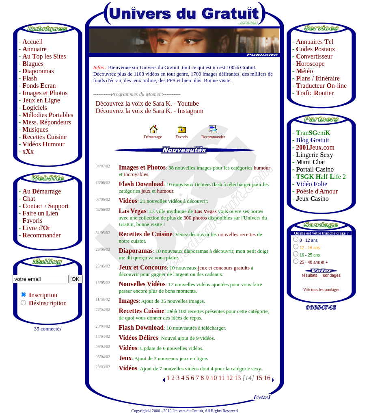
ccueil (32, 41)
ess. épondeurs (46, 122)
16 (267, 377)
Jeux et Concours (142, 267)
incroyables (136, 174)
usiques (35, 129)
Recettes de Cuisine (145, 233)
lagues (32, 63)
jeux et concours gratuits (224, 268)
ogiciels (34, 107)
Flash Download (141, 183)
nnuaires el (314, 41)
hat (28, 198)
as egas (205, 211)
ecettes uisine (44, 136)
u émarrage (41, 191)
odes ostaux (315, 49)
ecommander (41, 235)
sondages (332, 275)
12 (230, 377)
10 (213, 377)
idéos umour (43, 144)
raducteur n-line (321, 85)
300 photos (195, 218)
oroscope (310, 63)
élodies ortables (47, 114)
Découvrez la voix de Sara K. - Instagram (149, 110)
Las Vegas (132, 210)
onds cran (39, 85)
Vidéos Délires (138, 337)
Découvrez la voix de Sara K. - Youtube (147, 103)
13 (238, 377)
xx (28, 151)
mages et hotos (44, 92)
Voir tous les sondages (321, 289)
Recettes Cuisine (141, 310)
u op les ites (44, 56)
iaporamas (38, 70)
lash (29, 78)
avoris (32, 220)
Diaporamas (136, 250)
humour (262, 168)
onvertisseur (314, 56)
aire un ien (40, 213)
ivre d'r (36, 227)
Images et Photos (142, 167)
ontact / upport (45, 205)
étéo (304, 70)
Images (128, 300)
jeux (145, 191)
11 (221, 377)
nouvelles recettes (237, 234)
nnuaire (34, 49)
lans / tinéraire (318, 78)
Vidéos (128, 200)
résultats (309, 275)
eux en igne (41, 100)
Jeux (125, 357)
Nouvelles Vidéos (142, 283)
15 (259, 377)
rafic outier (315, 92)
